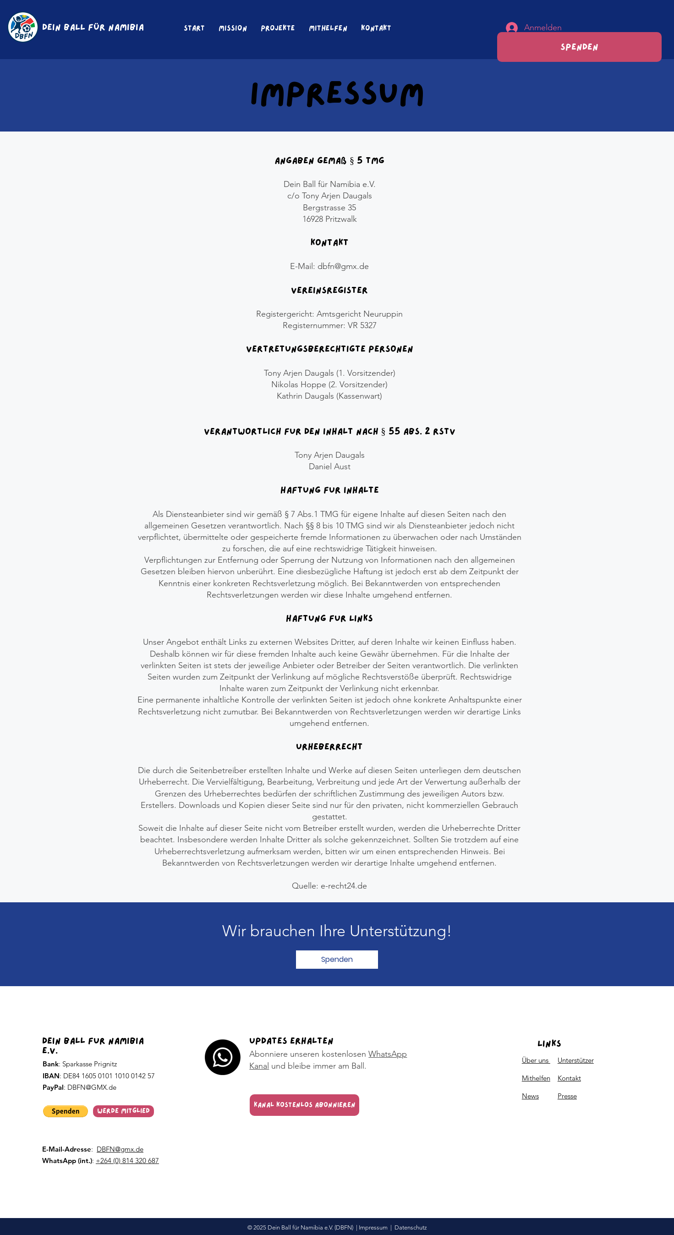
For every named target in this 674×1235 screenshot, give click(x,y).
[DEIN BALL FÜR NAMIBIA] (95, 27)
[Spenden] (579, 47)
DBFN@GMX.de (91, 1087)
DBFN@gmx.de (120, 1149)
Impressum (373, 1227)
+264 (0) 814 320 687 (127, 1160)
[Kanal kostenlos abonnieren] (304, 1105)
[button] (337, 959)
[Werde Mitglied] (123, 1111)
